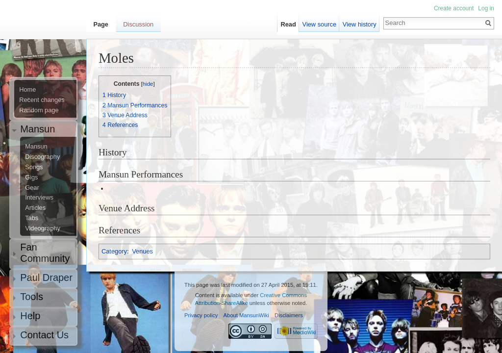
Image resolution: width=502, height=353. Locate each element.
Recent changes (41, 100)
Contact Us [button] (44, 334)
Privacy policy (201, 315)
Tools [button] (31, 296)
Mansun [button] (37, 129)
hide (148, 84)
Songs (34, 167)
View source (319, 24)
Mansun (36, 146)
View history (359, 24)
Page (100, 24)
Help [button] (30, 315)
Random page (38, 110)
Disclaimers (289, 315)
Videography (42, 228)
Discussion (138, 24)
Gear (32, 187)
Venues (142, 251)
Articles (35, 207)
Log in (486, 8)
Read (288, 24)
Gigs (31, 177)
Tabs (31, 218)
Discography (42, 156)
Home (27, 89)
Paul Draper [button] (46, 277)
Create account (454, 8)
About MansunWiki (246, 315)
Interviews (39, 197)
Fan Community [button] (45, 253)
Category (114, 251)
